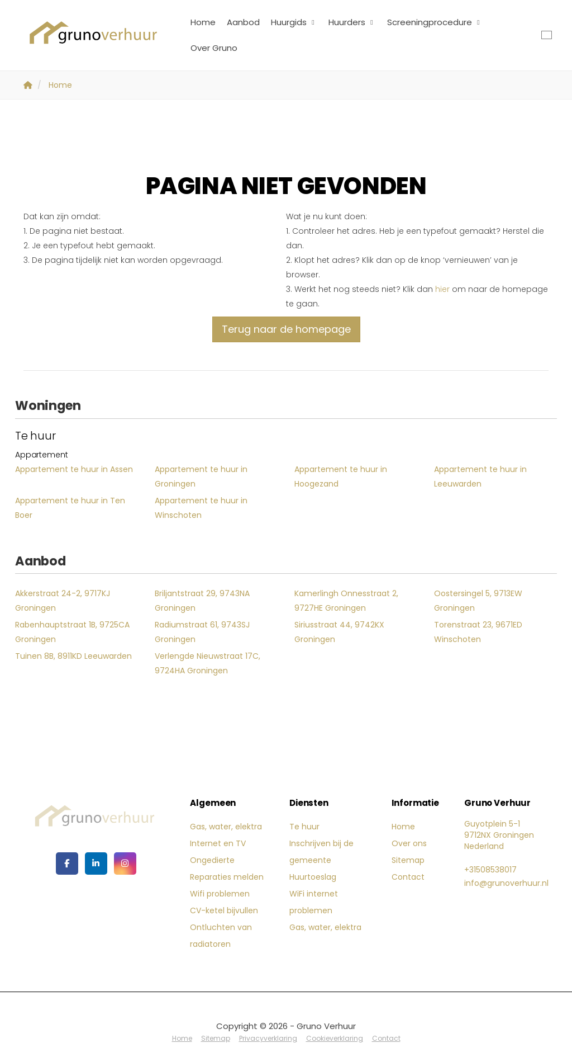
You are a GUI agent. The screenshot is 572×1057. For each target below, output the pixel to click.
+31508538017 (490, 869)
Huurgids (294, 22)
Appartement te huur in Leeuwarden (480, 476)
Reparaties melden (227, 877)
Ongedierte (212, 860)
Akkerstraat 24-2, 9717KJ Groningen (62, 601)
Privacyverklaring (268, 1038)
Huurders (352, 22)
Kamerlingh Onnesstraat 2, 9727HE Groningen (346, 601)
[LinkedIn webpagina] (96, 863)
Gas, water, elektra (226, 826)
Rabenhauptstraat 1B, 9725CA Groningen (72, 632)
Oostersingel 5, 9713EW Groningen (478, 601)
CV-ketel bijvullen (224, 910)
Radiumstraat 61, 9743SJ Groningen (202, 632)
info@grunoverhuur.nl (506, 883)
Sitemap (408, 860)
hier (442, 289)
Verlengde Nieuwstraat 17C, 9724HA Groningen (207, 663)
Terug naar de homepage (286, 329)
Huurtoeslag (312, 877)
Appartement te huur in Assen (74, 469)
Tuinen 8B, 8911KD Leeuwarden (73, 656)
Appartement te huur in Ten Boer (70, 508)
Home (203, 22)
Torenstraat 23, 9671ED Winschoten (478, 632)
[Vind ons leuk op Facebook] (67, 863)
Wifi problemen (220, 893)
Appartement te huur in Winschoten (201, 508)
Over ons (409, 843)
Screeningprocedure (435, 22)
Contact (408, 877)
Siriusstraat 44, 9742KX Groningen (339, 632)
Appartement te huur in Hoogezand (340, 476)
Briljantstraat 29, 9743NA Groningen (202, 601)
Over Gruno (213, 48)
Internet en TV (218, 843)
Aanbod (243, 22)
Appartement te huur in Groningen (201, 476)
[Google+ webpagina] (125, 863)
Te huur (304, 826)
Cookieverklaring (334, 1038)
